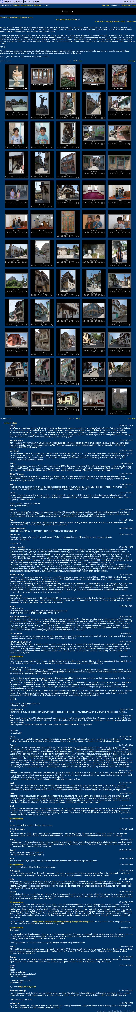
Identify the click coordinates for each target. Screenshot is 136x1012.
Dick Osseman (16, 656)
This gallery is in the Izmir (66, 19)
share (14, 423)
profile (17, 5)
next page (132, 61)
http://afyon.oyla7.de (27, 987)
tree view (106, 5)
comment (7, 423)
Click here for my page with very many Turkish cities (115, 21)
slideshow (126, 5)
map (134, 5)
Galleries (37, 5)
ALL (80, 61)
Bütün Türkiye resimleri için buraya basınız (16, 17)
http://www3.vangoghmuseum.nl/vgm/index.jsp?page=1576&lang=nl (62, 922)
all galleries (26, 5)
